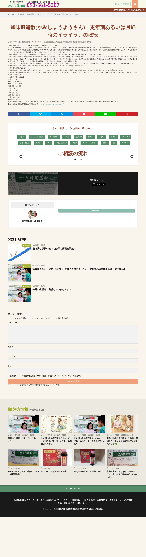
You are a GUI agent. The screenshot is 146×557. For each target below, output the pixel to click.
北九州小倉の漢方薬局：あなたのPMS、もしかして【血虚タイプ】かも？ (89, 481)
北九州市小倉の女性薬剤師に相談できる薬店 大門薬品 (80, 549)
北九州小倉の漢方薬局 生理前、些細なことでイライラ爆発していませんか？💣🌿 (122, 481)
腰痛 (104, 143)
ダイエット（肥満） (89, 143)
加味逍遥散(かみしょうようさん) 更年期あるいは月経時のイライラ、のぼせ (53, 14)
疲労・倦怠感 (24, 143)
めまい (101, 137)
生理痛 (113, 137)
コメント (12, 362)
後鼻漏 (78, 137)
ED (49, 143)
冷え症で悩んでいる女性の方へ (87, 511)
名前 (10, 386)
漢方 (70, 42)
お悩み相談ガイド (22, 540)
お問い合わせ (82, 543)
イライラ (36, 42)
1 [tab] (75, 199)
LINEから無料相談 (122, 4)
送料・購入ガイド (65, 543)
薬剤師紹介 (102, 540)
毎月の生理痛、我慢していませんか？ (52, 329)
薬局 (84, 42)
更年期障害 (64, 42)
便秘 (74, 143)
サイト (10, 406)
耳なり (21, 137)
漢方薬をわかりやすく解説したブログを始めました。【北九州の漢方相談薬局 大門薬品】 (79, 308)
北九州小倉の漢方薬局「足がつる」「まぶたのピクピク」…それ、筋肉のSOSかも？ (56, 481)
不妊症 (67, 137)
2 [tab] (81, 199)
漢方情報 (21, 14)
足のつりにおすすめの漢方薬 (53, 511)
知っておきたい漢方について (45, 540)
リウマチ (125, 143)
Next (131, 196)
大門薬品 (57, 42)
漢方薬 (75, 42)
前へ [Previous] (21, 196)
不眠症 (90, 137)
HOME (12, 14)
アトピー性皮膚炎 (37, 137)
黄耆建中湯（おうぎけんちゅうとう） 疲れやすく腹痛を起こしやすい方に (122, 514)
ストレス (43, 42)
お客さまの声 (88, 540)
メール (11, 396)
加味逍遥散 (50, 42)
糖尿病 (38, 143)
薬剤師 (80, 42)
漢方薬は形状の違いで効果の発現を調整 (53, 288)
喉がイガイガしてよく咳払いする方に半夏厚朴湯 (23, 512)
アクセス (114, 540)
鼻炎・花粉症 (61, 143)
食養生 (89, 42)
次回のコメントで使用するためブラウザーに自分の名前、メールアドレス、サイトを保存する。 (46, 415)
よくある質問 (126, 540)
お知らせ (65, 540)
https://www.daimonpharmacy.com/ (52, 104)
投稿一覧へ (96, 250)
